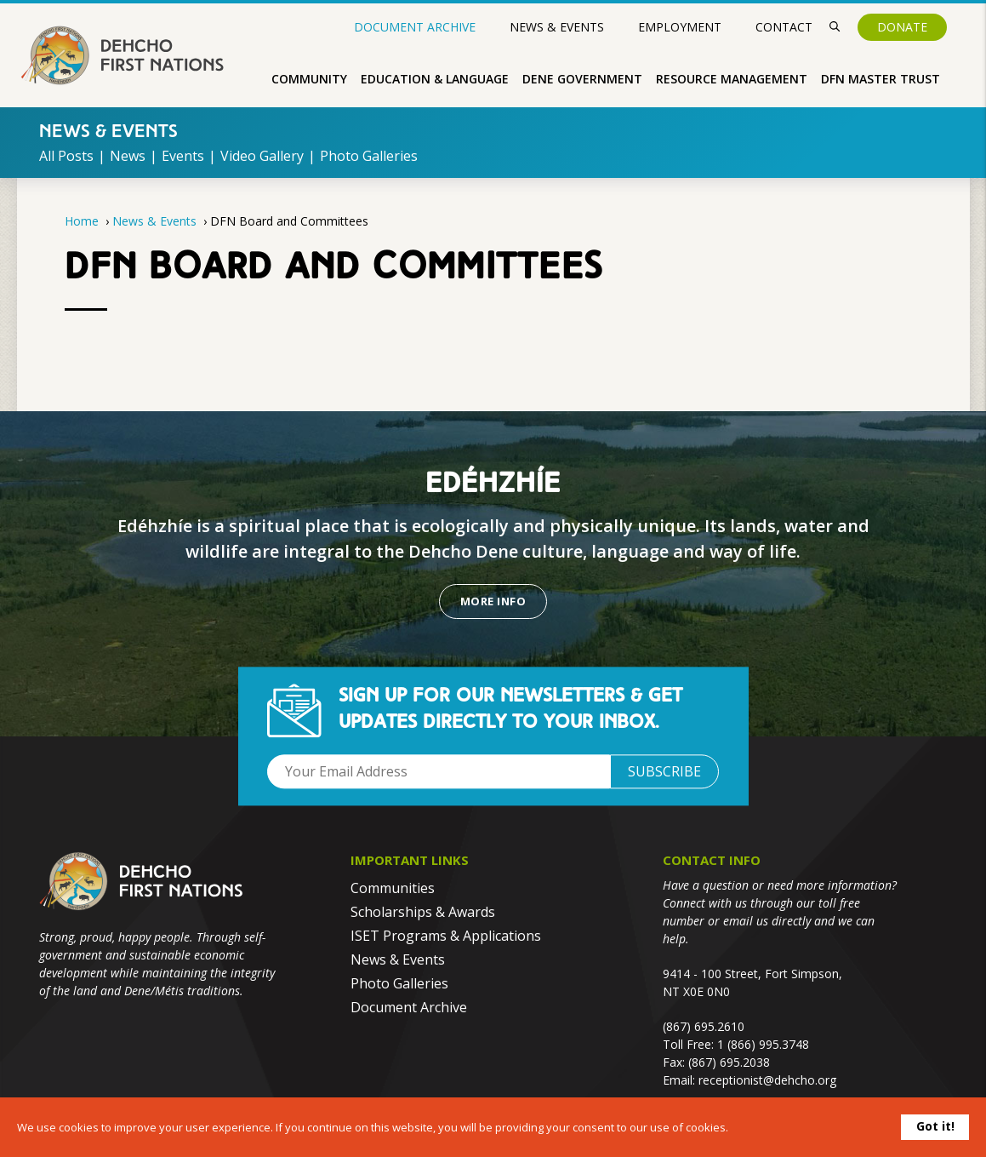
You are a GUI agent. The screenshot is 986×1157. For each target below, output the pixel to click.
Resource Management (731, 79)
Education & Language (435, 79)
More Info (493, 601)
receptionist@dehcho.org (767, 1080)
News (127, 155)
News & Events (557, 27)
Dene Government (582, 79)
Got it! (935, 1126)
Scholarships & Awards (423, 911)
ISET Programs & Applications (446, 935)
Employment (679, 27)
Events (183, 155)
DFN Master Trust (880, 79)
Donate (902, 27)
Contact (783, 27)
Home (82, 221)
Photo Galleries (369, 155)
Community (309, 79)
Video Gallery (262, 155)
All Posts (66, 155)
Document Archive (415, 27)
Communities (393, 888)
